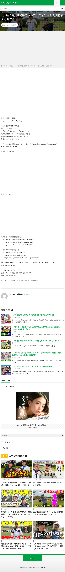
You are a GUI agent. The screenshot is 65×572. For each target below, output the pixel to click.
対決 (14, 25)
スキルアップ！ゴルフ (38, 567)
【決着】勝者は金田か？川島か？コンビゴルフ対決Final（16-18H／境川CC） (16, 484)
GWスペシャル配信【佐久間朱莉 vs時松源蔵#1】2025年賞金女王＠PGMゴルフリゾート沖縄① (16, 514)
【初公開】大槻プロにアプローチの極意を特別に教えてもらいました (35, 341)
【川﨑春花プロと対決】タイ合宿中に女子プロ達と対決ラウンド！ (35, 315)
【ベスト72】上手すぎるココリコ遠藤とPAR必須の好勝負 (32, 366)
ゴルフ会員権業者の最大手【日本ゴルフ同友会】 (32, 425)
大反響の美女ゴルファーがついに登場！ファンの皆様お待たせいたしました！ (48, 513)
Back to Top (32, 558)
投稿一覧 (27, 294)
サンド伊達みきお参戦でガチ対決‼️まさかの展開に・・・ (48, 484)
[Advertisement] (32, 48)
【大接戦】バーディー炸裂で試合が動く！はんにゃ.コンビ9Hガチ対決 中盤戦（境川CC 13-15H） (48, 546)
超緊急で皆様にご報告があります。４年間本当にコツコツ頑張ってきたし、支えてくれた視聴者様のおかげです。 (16, 546)
